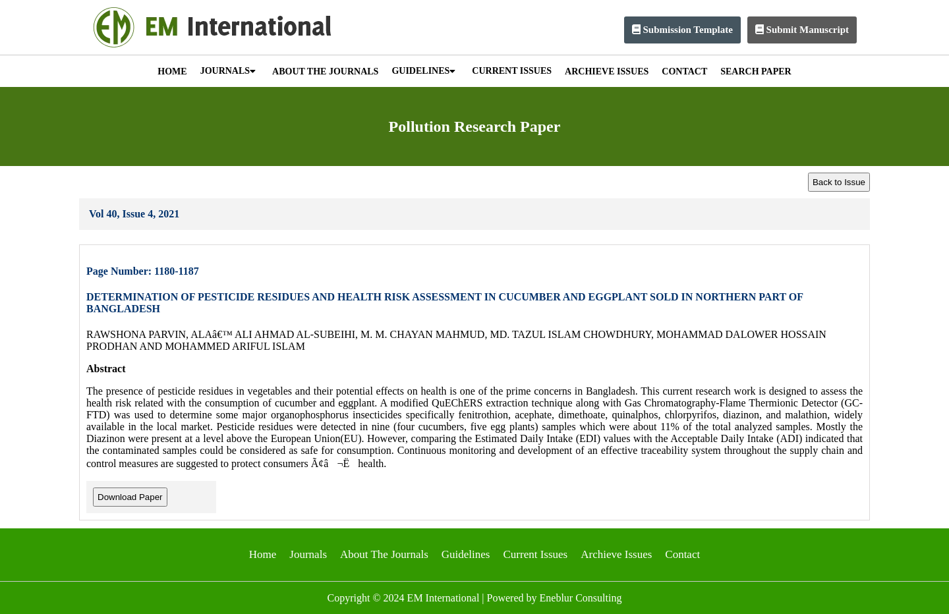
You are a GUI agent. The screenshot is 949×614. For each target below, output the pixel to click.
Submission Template (682, 29)
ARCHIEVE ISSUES (606, 71)
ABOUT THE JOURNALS (325, 71)
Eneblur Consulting (581, 597)
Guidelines (466, 554)
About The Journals (384, 554)
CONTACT (684, 71)
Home (263, 554)
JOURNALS (228, 71)
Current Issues (535, 554)
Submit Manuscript (802, 29)
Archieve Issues (616, 554)
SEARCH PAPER (755, 71)
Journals (308, 554)
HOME (172, 71)
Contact (682, 554)
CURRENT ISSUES (512, 71)
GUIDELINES (423, 71)
